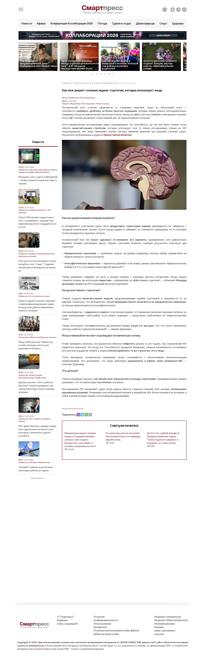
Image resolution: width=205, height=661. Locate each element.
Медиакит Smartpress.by (167, 616)
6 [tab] (114, 73)
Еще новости (37, 478)
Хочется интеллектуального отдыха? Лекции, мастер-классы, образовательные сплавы (160, 64)
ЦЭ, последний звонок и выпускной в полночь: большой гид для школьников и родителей (120, 64)
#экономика (24, 337)
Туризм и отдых (121, 23)
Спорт (163, 23)
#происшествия (35, 170)
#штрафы (30, 172)
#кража (22, 172)
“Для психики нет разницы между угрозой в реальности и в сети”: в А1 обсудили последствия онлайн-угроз (80, 64)
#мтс (31, 419)
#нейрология (40, 378)
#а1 (49, 210)
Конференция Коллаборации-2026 (71, 23)
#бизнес (33, 337)
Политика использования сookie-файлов (116, 630)
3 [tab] (101, 73)
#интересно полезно (27, 256)
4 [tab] (106, 73)
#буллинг (23, 212)
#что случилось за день (39, 296)
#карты (54, 170)
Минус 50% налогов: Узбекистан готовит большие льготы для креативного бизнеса (36, 345)
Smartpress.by (36, 645)
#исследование (88, 104)
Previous (21, 56)
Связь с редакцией (67, 623)
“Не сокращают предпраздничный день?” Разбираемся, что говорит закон (38, 63)
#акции (22, 421)
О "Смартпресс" (65, 616)
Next (184, 56)
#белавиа (33, 462)
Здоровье (178, 23)
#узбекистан (42, 337)
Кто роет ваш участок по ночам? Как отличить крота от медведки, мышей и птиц (123, 436)
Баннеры (159, 627)
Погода (102, 23)
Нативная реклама (164, 623)
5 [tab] (110, 73)
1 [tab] (93, 73)
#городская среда (26, 378)
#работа (33, 254)
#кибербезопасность (38, 210)
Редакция (62, 620)
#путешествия (44, 462)
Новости (26, 23)
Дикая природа (145, 23)
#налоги (52, 337)
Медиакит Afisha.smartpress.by (171, 620)
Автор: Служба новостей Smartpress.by (78, 98)
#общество (23, 170)
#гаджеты (46, 419)
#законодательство (46, 254)
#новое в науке (102, 104)
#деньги (46, 170)
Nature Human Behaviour (118, 134)
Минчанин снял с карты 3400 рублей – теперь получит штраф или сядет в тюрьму (38, 180)
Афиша (41, 23)
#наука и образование (71, 104)
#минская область (42, 172)
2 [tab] (97, 73)
